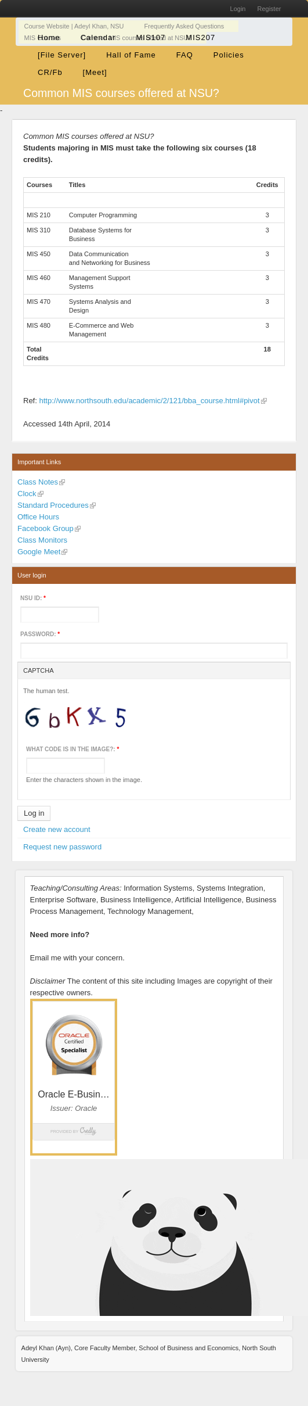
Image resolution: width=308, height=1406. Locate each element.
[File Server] (62, 55)
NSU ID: (33, 598)
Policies (228, 55)
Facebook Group (45, 528)
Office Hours (38, 516)
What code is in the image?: (72, 749)
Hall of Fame (131, 55)
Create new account (56, 829)
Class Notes (37, 482)
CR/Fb (50, 72)
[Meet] (95, 72)
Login (238, 8)
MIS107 (151, 37)
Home (49, 37)
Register (269, 8)
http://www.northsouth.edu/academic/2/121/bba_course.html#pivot (149, 400)
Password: (40, 634)
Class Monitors (42, 540)
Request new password (62, 846)
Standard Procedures (53, 505)
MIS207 (200, 37)
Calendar (98, 37)
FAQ (184, 55)
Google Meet (38, 551)
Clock (27, 493)
